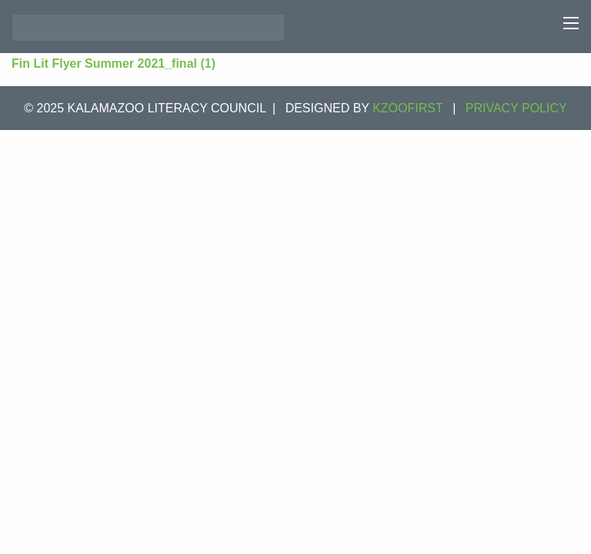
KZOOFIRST (407, 108)
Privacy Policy (516, 108)
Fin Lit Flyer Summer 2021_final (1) (113, 63)
